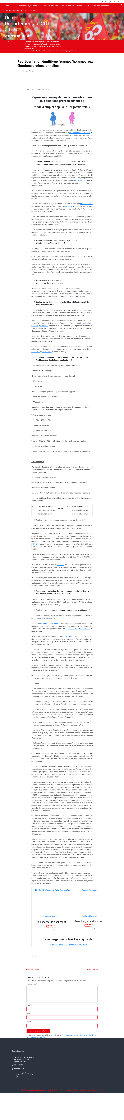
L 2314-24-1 (73, 647)
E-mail (29, 1040)
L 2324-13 (44, 331)
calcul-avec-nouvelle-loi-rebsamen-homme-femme (69, 972)
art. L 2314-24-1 (86, 206)
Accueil (9, 6)
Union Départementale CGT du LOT (27, 23)
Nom (28, 1032)
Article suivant (92, 996)
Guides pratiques (50, 6)
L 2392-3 (60, 582)
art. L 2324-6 (79, 182)
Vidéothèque (67, 6)
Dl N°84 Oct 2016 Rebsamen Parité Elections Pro (51, 917)
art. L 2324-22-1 (71, 209)
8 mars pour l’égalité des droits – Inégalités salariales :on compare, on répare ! (51, 51)
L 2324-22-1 (85, 647)
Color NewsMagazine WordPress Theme (73, 1117)
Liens (79, 6)
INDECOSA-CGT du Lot (16, 10)
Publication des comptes (97, 6)
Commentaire (31, 1011)
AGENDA (34, 10)
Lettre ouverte (29, 48)
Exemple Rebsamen (89, 917)
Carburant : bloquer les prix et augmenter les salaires (42, 42)
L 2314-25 (45, 642)
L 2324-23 (56, 642)
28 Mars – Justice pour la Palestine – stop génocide (42, 44)
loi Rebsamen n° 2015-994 (79, 134)
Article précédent (32, 996)
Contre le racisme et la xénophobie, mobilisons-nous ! (43, 46)
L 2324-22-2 (47, 357)
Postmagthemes (97, 1117)
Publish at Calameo (51, 943)
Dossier (34, 983)
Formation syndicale (27, 6)
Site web (29, 1048)
